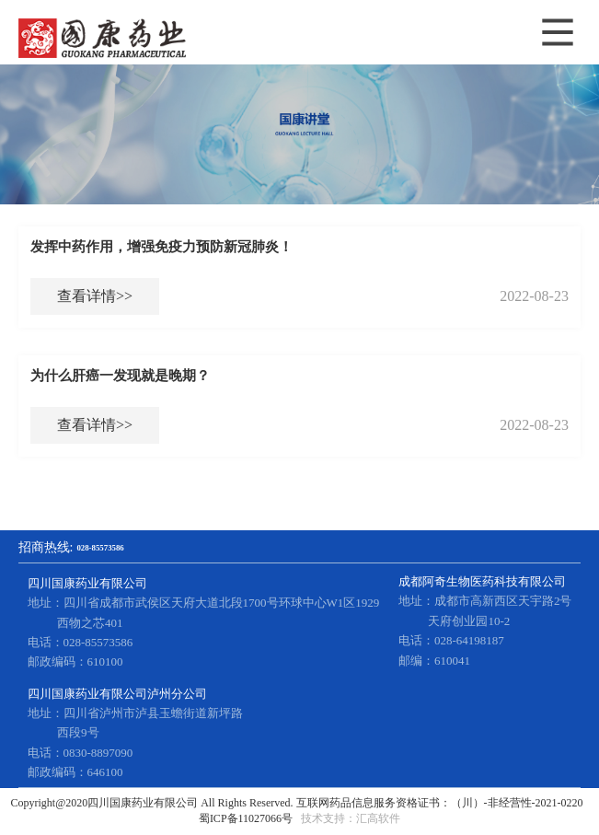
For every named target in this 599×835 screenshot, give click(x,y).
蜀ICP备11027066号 (246, 818)
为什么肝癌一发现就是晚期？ (120, 375)
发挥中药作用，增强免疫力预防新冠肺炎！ (161, 246)
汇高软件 (378, 818)
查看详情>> (94, 296)
